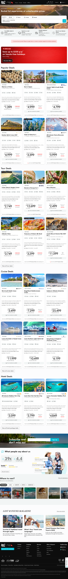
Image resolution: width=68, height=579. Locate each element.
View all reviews (5, 471)
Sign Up (54, 440)
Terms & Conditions (52, 442)
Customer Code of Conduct (28, 565)
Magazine (28, 552)
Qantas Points (49, 548)
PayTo (48, 552)
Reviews (27, 548)
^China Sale (49, 546)
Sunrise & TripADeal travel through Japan (12, 530)
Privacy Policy (45, 442)
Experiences (39, 552)
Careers (27, 550)
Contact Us (19, 546)
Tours (38, 546)
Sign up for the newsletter (7, 549)
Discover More (8, 60)
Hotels (38, 550)
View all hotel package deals (10, 428)
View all (63, 478)
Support (56, 2)
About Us (28, 546)
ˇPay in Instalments (50, 550)
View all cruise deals (8, 371)
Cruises (38, 548)
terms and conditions (42, 569)
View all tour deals (7, 266)
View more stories (61, 511)
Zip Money (48, 554)
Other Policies (36, 565)
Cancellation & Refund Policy (19, 565)
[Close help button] (67, 558)
